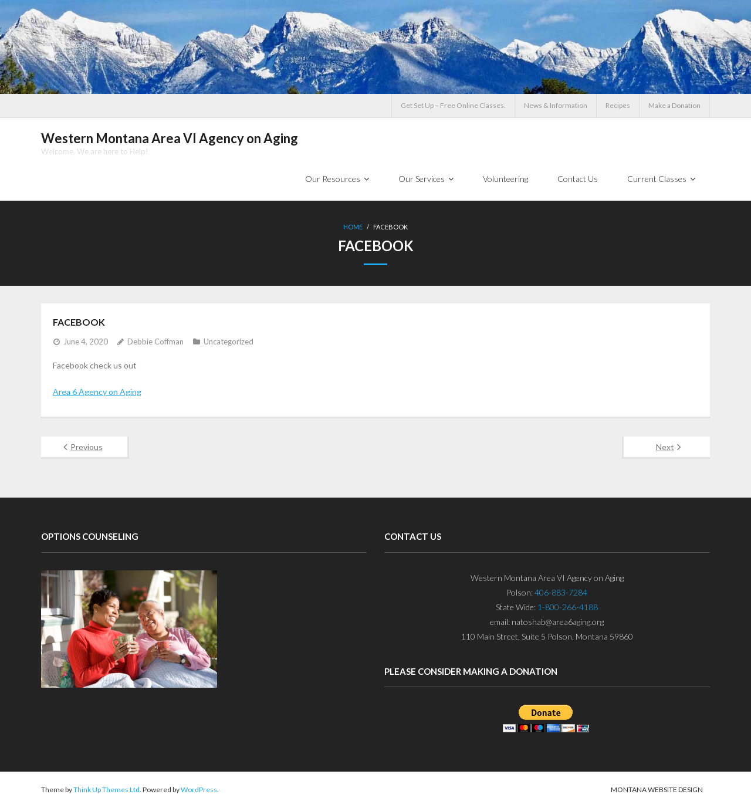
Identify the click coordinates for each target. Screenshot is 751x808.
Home (353, 227)
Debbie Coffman (155, 341)
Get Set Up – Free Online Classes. (453, 105)
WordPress (199, 789)
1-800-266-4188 (567, 607)
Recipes (617, 105)
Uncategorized (228, 341)
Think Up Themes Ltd (106, 789)
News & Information (555, 105)
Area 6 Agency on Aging (97, 392)
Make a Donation (674, 105)
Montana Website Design (657, 789)
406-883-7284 (561, 592)
